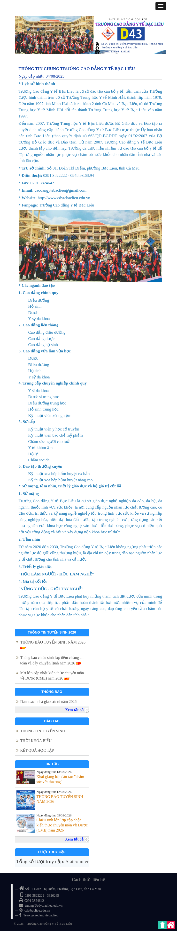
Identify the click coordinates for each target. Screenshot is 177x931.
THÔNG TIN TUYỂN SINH (42, 731)
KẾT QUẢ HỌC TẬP (37, 750)
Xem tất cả (77, 710)
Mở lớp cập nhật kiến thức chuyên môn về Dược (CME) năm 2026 (52, 675)
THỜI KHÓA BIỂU (36, 741)
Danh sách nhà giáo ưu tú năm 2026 (49, 701)
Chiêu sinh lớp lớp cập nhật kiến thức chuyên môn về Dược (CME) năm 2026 (61, 825)
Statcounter (77, 861)
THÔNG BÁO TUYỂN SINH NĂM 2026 (53, 644)
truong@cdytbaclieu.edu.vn (43, 905)
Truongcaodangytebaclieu (40, 915)
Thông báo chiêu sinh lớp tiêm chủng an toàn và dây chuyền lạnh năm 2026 (52, 660)
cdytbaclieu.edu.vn (37, 910)
